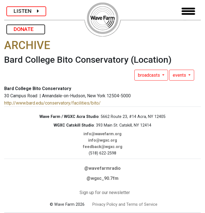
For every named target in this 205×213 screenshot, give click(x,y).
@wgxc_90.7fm (102, 178)
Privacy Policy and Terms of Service (124, 204)
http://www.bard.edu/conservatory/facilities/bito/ (52, 103)
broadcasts (149, 75)
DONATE (26, 29)
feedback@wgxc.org (102, 146)
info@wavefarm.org (102, 134)
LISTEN (26, 11)
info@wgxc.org (102, 140)
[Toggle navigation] (188, 11)
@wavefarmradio (102, 168)
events (180, 75)
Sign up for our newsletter (105, 192)
